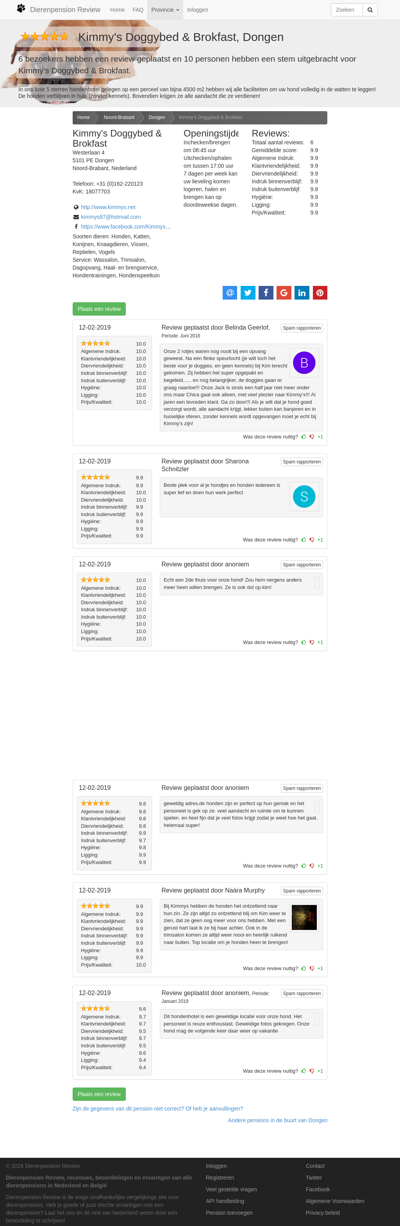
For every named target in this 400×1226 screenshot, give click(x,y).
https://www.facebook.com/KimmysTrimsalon (135, 227)
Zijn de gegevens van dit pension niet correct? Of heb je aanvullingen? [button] (158, 1108)
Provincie (165, 10)
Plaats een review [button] (99, 309)
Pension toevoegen (229, 1213)
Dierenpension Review (58, 9)
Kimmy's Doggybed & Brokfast (210, 117)
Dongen (156, 117)
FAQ (137, 10)
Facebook (318, 1189)
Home (117, 10)
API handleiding (225, 1201)
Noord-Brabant (119, 117)
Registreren (220, 1178)
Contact (315, 1166)
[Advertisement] (33, 234)
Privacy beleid (323, 1213)
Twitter (314, 1178)
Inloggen (197, 10)
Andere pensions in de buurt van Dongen (278, 1120)
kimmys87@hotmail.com (111, 217)
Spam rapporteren (302, 328)
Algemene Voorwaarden (335, 1201)
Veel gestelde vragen (231, 1189)
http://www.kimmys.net (108, 207)
